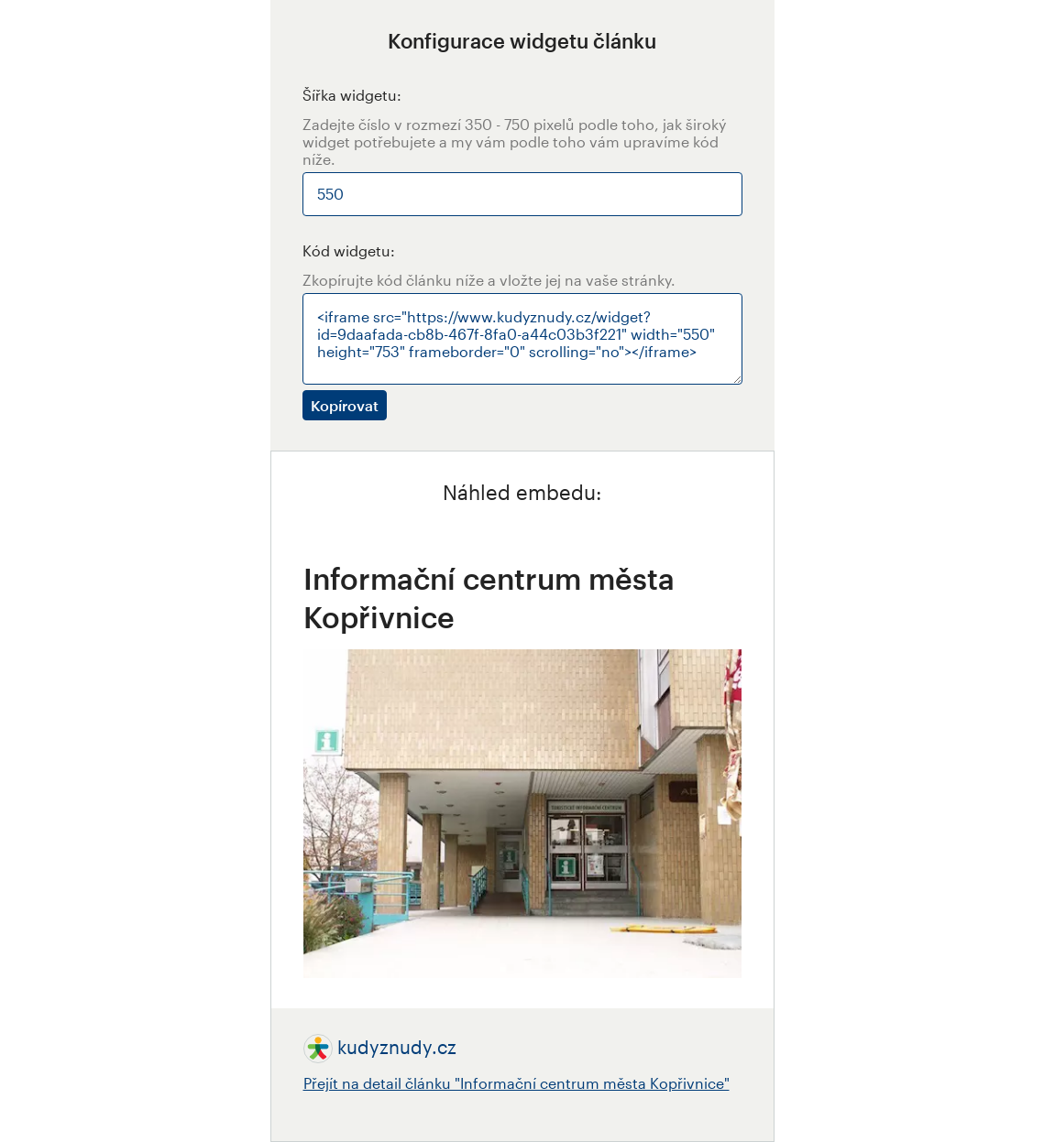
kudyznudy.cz (396, 1047)
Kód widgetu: (348, 250)
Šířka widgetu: (351, 94)
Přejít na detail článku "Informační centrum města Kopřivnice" (516, 1083)
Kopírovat (345, 405)
